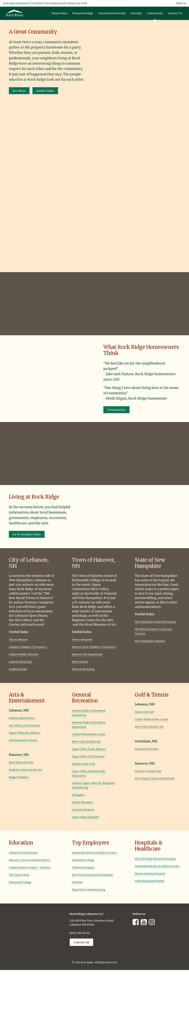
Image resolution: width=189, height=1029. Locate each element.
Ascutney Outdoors (86, 814)
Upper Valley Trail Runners (92, 760)
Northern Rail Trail (86, 768)
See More (19, 90)
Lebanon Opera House (25, 722)
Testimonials (116, 409)
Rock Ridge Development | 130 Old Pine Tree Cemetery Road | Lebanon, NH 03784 (45, 3)
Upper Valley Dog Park (89, 821)
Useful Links (45, 90)
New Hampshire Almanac (154, 645)
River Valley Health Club (90, 746)
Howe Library (82, 666)
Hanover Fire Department (91, 658)
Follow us (181, 3)
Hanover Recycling (86, 673)
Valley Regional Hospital (153, 894)
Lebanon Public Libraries (27, 658)
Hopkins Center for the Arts (29, 774)
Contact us (81, 955)
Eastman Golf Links (150, 753)
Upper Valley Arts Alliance (28, 737)
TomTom (78, 895)
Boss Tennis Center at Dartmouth (151, 785)
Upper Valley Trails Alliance (93, 753)
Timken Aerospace (86, 876)
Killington (79, 799)
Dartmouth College (23, 895)
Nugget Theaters (21, 781)
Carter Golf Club (147, 716)
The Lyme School (22, 888)
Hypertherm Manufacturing (93, 903)
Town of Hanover (84, 639)
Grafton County (20, 673)
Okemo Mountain (85, 806)
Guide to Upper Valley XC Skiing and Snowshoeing (91, 789)
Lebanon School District (27, 857)
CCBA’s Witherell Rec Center (93, 738)
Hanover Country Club (151, 775)
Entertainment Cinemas (27, 744)
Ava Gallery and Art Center (29, 729)
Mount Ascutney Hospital (154, 886)
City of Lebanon (21, 639)
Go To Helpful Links (27, 534)
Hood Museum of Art (24, 766)
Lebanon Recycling (23, 666)
